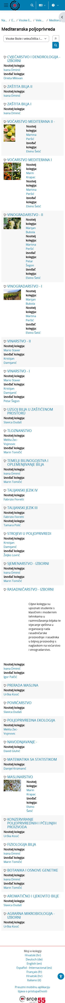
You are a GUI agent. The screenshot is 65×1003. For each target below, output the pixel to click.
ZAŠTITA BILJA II (19, 87)
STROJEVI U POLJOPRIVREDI (29, 534)
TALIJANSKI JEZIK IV (22, 490)
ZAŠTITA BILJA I (19, 104)
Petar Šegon (12, 401)
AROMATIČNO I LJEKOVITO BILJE (33, 896)
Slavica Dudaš (13, 422)
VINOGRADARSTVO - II (25, 215)
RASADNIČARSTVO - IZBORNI (30, 589)
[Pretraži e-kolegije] (56, 38)
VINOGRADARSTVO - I (24, 286)
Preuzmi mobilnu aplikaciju (32, 987)
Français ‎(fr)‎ (34, 972)
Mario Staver (12, 350)
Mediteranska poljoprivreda (56, 20)
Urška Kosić (11, 694)
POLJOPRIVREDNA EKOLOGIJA (31, 720)
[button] (32, 5)
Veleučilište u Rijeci (40, 20)
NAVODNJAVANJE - (22, 742)
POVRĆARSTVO (19, 703)
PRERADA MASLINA (22, 685)
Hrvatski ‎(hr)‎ (33, 955)
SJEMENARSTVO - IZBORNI (28, 563)
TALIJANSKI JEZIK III (22, 508)
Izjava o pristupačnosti (32, 991)
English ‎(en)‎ (34, 963)
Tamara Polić (12, 525)
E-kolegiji (13, 20)
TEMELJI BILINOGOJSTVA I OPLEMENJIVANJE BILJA (27, 462)
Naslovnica (4, 20)
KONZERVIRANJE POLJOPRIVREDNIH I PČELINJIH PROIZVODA (32, 823)
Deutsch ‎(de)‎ (34, 959)
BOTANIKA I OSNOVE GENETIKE (32, 870)
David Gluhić (12, 751)
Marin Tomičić (13, 452)
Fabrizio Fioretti (14, 499)
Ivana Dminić (12, 70)
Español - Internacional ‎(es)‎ (34, 968)
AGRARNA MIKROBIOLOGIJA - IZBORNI (31, 915)
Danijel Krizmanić (15, 768)
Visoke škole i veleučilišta (25, 20)
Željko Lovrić (12, 555)
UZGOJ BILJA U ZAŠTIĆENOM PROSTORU (30, 411)
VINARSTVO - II (19, 341)
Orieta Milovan (13, 78)
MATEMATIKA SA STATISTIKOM (32, 759)
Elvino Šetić (33, 151)
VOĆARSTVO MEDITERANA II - (31, 121)
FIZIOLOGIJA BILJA (21, 844)
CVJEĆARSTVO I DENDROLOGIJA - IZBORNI (33, 59)
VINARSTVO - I (18, 371)
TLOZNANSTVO (19, 431)
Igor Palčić (10, 677)
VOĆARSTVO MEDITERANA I (29, 160)
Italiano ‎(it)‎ (34, 980)
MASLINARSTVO (20, 777)
